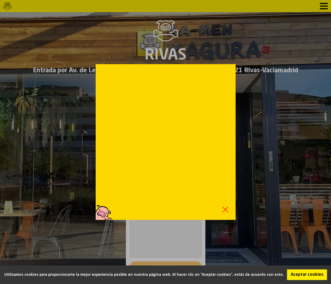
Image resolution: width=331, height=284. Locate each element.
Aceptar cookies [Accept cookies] (307, 275)
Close (225, 210)
